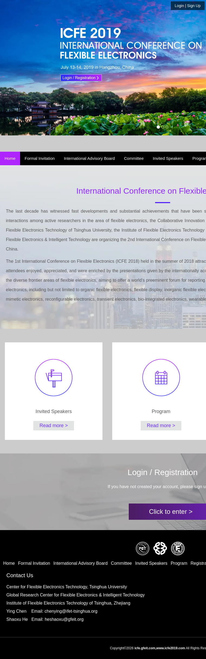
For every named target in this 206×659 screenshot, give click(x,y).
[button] (24, 67)
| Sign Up (188, 6)
